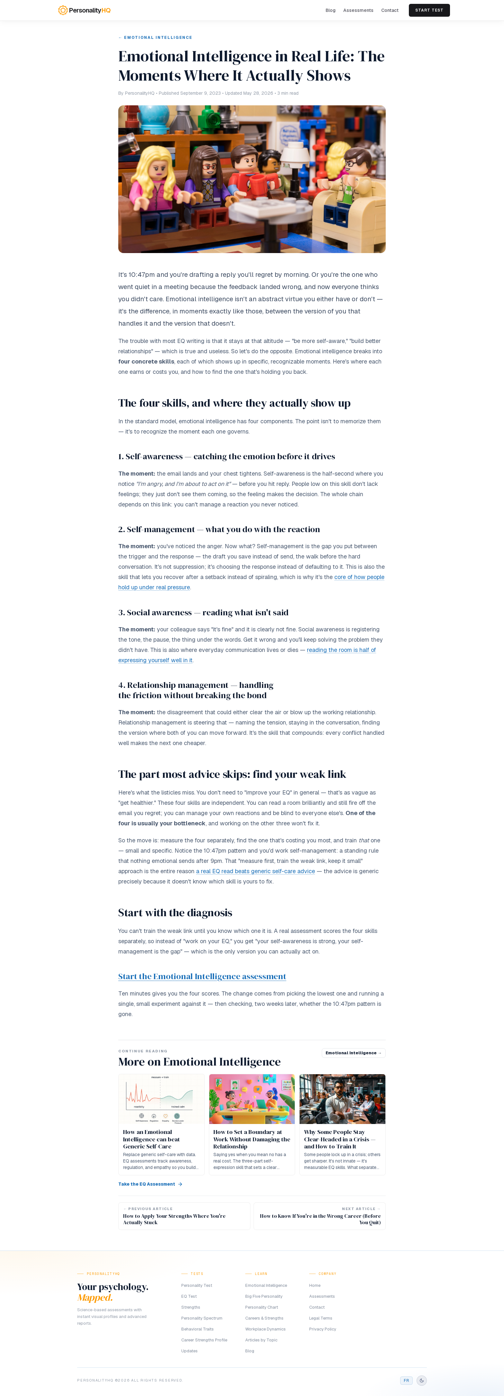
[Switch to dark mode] (422, 1380)
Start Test (429, 10)
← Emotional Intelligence (155, 37)
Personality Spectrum (201, 1318)
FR (406, 1380)
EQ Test (189, 1296)
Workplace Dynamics (265, 1329)
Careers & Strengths (264, 1318)
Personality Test (196, 1285)
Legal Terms (320, 1318)
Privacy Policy (322, 1329)
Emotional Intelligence (266, 1285)
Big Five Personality (264, 1296)
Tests (197, 1274)
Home (314, 1285)
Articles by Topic (261, 1340)
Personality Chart (261, 1307)
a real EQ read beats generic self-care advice (255, 871)
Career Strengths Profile (204, 1340)
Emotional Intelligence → (354, 1053)
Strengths (190, 1307)
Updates (189, 1351)
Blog (331, 10)
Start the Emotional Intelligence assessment (202, 976)
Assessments (358, 10)
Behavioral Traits (197, 1329)
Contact (390, 10)
